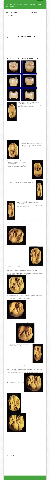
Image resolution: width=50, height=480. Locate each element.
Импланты (19, 4)
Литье (7, 6)
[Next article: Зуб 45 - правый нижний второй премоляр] (12, 455)
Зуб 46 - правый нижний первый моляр (22, 37)
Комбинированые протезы (11, 4)
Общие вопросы (26, 4)
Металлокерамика (13, 6)
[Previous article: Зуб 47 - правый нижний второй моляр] (8, 455)
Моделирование (39, 4)
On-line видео (32, 4)
